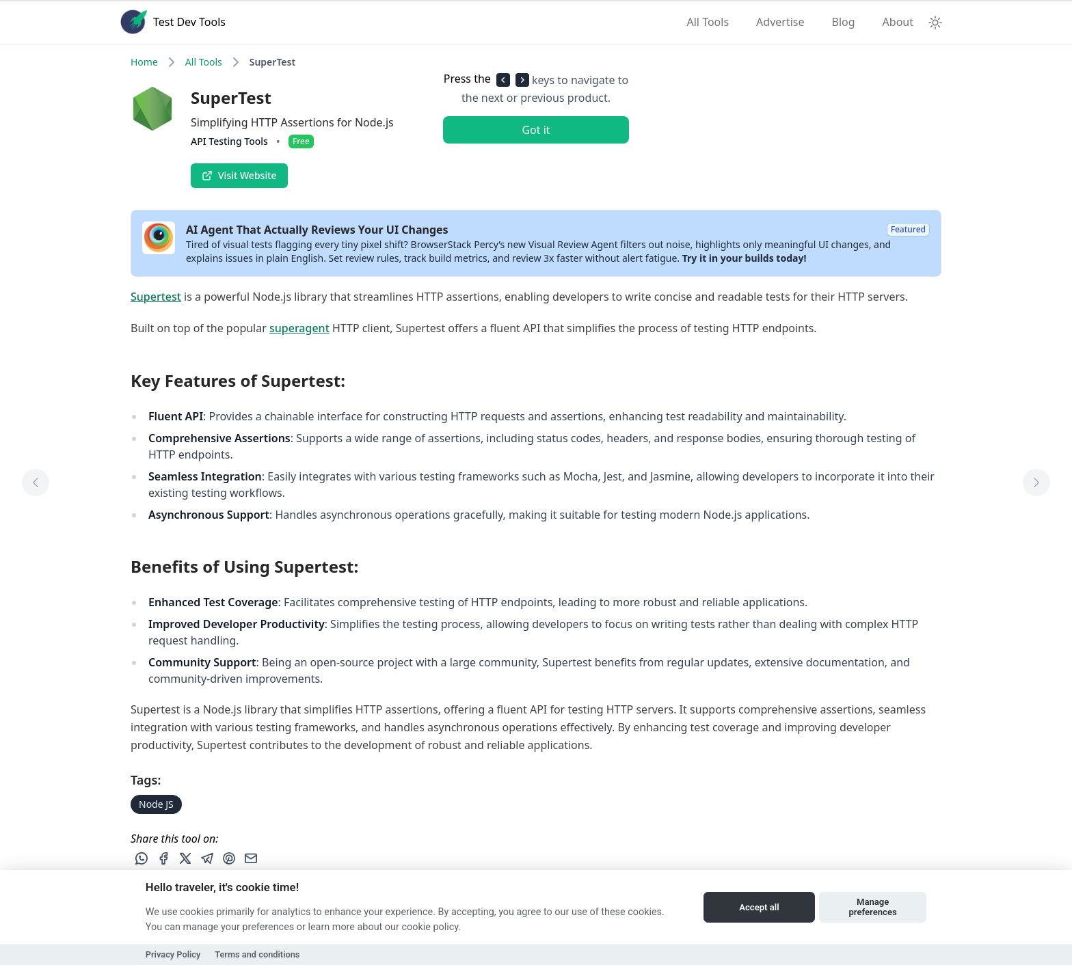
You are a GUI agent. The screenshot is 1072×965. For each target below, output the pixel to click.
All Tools (708, 21)
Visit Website (239, 175)
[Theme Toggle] (935, 22)
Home (144, 61)
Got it (536, 129)
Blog (843, 21)
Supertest (156, 296)
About (898, 21)
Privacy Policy (173, 954)
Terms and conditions (257, 954)
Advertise (780, 21)
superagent (299, 328)
